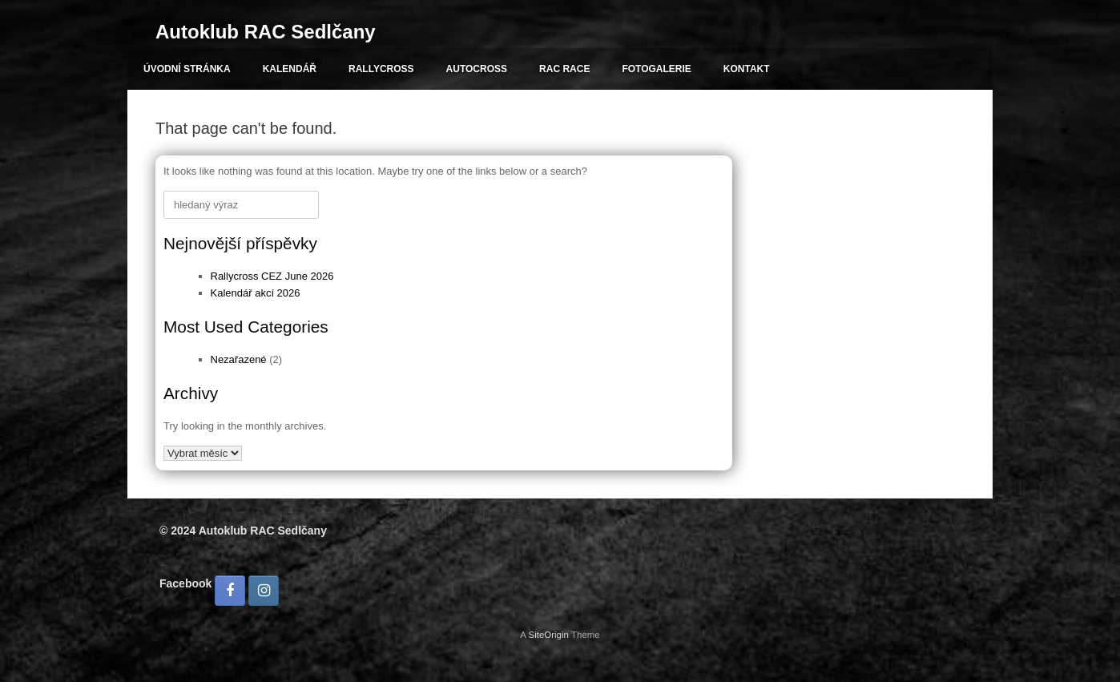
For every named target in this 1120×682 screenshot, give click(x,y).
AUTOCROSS (476, 69)
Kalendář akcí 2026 (255, 293)
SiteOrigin (548, 635)
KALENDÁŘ (289, 69)
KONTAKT (746, 69)
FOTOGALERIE (656, 69)
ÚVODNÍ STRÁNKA (187, 69)
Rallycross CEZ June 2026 (272, 276)
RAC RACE (564, 69)
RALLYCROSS (381, 69)
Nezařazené (239, 359)
